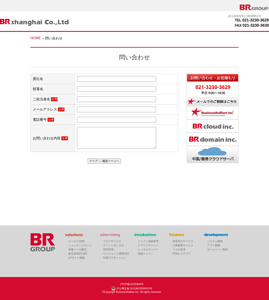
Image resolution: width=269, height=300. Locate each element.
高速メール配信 (77, 249)
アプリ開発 (213, 245)
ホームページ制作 (217, 249)
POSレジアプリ (181, 253)
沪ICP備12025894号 (132, 284)
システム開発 (215, 241)
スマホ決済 (178, 249)
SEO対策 (108, 249)
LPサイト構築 (76, 257)
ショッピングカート (80, 245)
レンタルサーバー (148, 249)
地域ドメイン (145, 253)
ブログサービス (112, 241)
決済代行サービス (182, 241)
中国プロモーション (114, 257)
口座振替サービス (182, 245)
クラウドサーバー (148, 245)
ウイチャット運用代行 (116, 253)
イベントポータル (113, 245)
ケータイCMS (76, 241)
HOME (35, 38)
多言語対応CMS (77, 253)
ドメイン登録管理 (148, 241)
